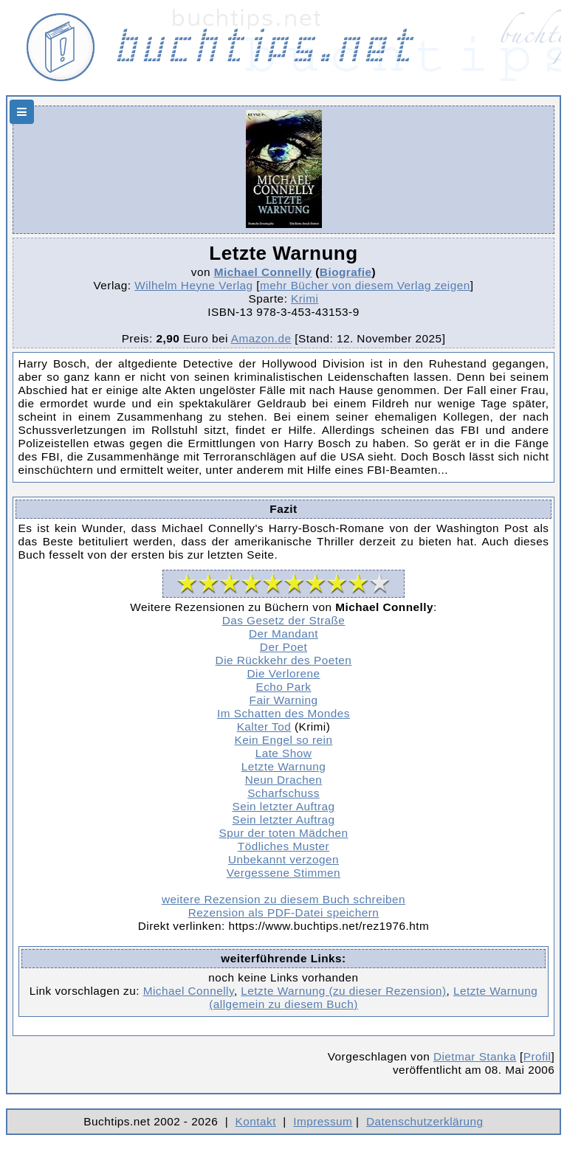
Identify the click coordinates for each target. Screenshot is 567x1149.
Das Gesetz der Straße (284, 620)
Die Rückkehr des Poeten (284, 660)
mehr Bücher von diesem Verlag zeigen (365, 285)
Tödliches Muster (283, 846)
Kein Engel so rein (284, 740)
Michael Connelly (263, 272)
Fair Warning (284, 700)
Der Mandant (283, 633)
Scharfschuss (283, 793)
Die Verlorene (283, 673)
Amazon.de (261, 338)
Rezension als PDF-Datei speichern (283, 912)
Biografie (346, 272)
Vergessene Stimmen (283, 872)
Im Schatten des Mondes (283, 713)
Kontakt (256, 1121)
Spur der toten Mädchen (283, 833)
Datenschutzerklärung (425, 1121)
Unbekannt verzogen (283, 859)
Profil (537, 1056)
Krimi (304, 298)
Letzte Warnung (283, 766)
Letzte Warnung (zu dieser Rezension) (343, 990)
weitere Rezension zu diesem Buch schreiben (283, 899)
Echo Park (283, 686)
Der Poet (283, 647)
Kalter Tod (264, 726)
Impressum (322, 1121)
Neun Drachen (284, 779)
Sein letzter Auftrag (284, 806)
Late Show (283, 753)
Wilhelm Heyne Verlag (193, 285)
